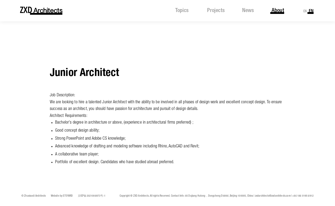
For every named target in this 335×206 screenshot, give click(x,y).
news (248, 10)
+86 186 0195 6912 (303, 196)
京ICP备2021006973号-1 (92, 196)
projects (215, 10)
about (278, 10)
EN (311, 11)
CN (305, 11)
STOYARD (68, 196)
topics (182, 10)
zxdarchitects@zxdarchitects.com (273, 196)
